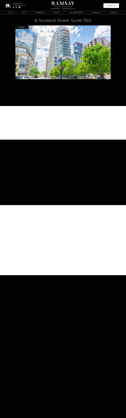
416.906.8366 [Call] (17, 3)
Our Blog (113, 12)
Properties (39, 12)
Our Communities (75, 12)
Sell (10, 12)
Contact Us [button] (111, 5)
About (56, 12)
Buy (23, 12)
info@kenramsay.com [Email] (19, 5)
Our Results (96, 12)
